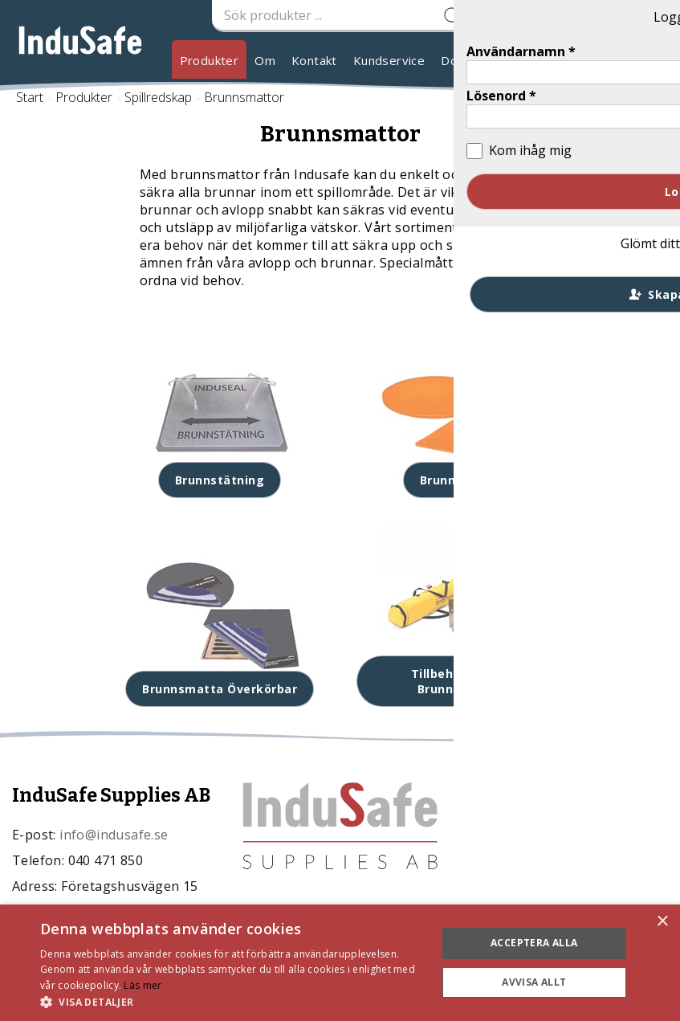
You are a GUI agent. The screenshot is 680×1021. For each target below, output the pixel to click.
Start (29, 97)
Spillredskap (158, 97)
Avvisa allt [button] (534, 982)
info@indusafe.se (113, 834)
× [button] (662, 922)
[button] (232, 1001)
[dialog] (340, 963)
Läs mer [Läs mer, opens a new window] (142, 985)
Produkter (209, 60)
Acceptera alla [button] (534, 943)
